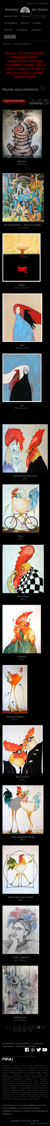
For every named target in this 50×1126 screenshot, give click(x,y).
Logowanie (43, 3)
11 (24, 1027)
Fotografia (10, 23)
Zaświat (21, 285)
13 (34, 1027)
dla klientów (8, 1043)
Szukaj (28, 3)
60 (46, 100)
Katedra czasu (20, 1017)
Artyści (8, 29)
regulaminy (8, 1046)
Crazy (20, 536)
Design (37, 23)
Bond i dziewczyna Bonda (23, 837)
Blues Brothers (22, 776)
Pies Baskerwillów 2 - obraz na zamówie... (23, 224)
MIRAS (25, 478)
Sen (21, 405)
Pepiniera (22, 29)
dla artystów (22, 1043)
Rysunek (26, 16)
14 (38, 1027)
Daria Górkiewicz (20, 960)
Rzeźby (25, 23)
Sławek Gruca (22, 164)
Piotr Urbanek (23, 227)
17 (19, 1030)
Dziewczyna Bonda (14, 716)
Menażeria (22, 161)
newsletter (21, 1046)
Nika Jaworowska (21, 288)
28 (31, 1030)
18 (24, 1030)
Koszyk (35, 3)
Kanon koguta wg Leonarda (20, 897)
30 (40, 100)
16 (15, 1030)
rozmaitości (36, 1043)
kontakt (32, 1046)
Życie (22, 345)
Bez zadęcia (23, 596)
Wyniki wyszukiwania (22, 43)
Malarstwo (11, 16)
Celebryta (21, 656)
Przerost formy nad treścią (25, 475)
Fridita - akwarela (21, 957)
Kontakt (36, 29)
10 (19, 1027)
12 (29, 1027)
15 (33, 100)
